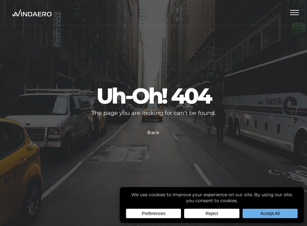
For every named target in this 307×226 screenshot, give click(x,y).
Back (153, 132)
